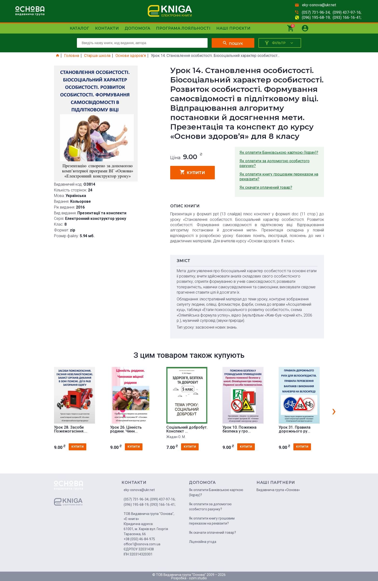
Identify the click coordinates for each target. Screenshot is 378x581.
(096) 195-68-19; (316, 17)
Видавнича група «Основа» (278, 490)
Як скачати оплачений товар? (266, 187)
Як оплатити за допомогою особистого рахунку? (275, 163)
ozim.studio (198, 578)
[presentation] (334, 410)
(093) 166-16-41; (347, 17)
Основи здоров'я (130, 56)
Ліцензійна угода (202, 542)
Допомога (137, 28)
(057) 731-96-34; (316, 12)
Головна (71, 56)
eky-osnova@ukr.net (319, 5)
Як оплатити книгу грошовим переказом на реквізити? (279, 176)
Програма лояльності (183, 28)
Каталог (79, 28)
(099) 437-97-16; (347, 12)
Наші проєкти (233, 28)
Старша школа (97, 56)
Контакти (107, 28)
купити (192, 172)
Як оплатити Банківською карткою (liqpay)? (279, 152)
